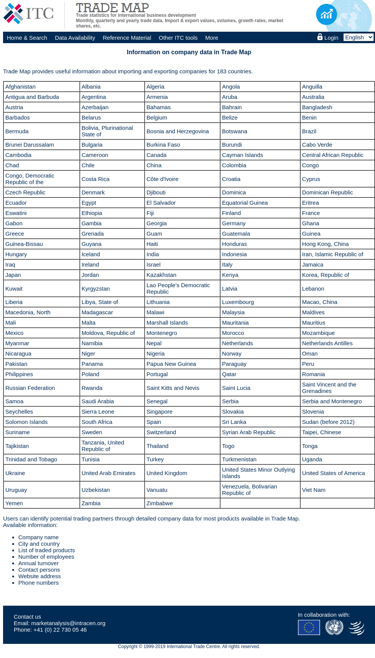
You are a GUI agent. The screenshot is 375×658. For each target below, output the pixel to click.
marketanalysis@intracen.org (68, 623)
